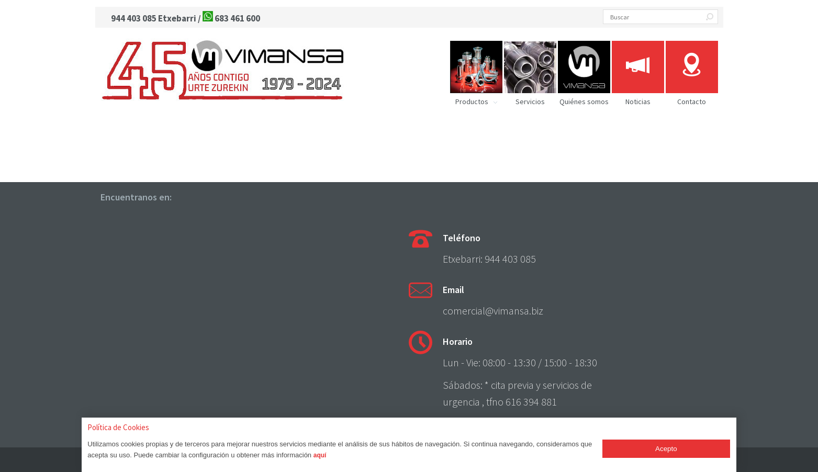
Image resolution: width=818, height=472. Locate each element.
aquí (320, 455)
